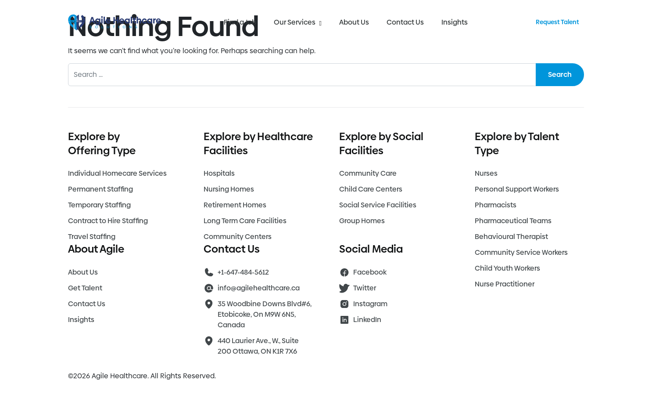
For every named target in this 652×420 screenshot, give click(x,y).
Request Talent (557, 22)
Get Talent (85, 288)
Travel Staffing (91, 237)
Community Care (368, 173)
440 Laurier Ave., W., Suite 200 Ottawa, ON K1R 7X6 (258, 346)
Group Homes (362, 221)
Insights (454, 22)
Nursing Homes (229, 189)
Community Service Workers (521, 252)
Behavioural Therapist (511, 237)
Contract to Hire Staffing (108, 221)
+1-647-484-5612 (243, 272)
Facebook (370, 272)
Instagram (370, 304)
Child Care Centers (370, 189)
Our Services (297, 22)
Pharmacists (495, 205)
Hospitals (219, 173)
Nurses (486, 173)
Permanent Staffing (100, 189)
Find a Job (240, 22)
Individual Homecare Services (117, 173)
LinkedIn (367, 320)
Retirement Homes (235, 205)
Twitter (364, 288)
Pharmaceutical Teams (513, 221)
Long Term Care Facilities (245, 221)
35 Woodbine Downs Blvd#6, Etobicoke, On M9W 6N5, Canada (265, 314)
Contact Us (405, 22)
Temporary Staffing (99, 205)
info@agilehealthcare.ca (259, 288)
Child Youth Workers (507, 268)
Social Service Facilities (377, 205)
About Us (354, 22)
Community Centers (238, 237)
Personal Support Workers (517, 189)
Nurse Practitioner (504, 284)
